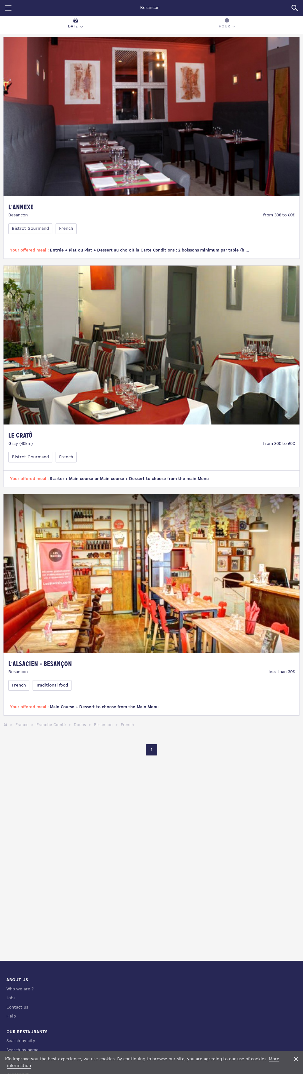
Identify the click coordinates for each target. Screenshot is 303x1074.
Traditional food (52, 685)
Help (11, 1016)
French (66, 228)
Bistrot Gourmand (30, 228)
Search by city (20, 1041)
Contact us (17, 1007)
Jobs (10, 998)
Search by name (22, 1050)
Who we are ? (20, 989)
